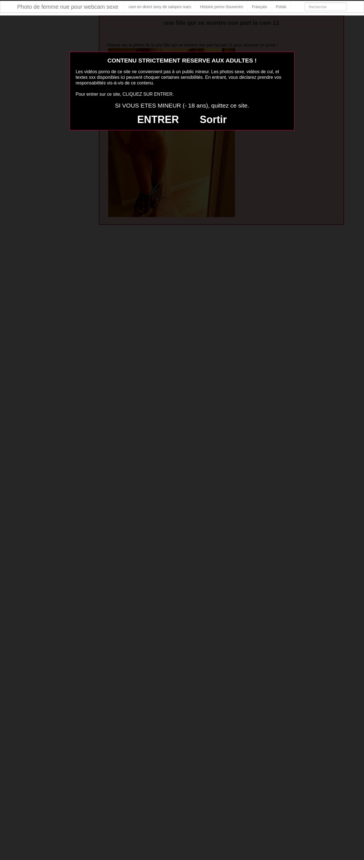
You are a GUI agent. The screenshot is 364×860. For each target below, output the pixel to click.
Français (259, 7)
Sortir (213, 119)
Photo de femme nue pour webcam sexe (67, 7)
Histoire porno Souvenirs (221, 7)
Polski (281, 7)
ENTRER (158, 119)
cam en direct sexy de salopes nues (159, 7)
